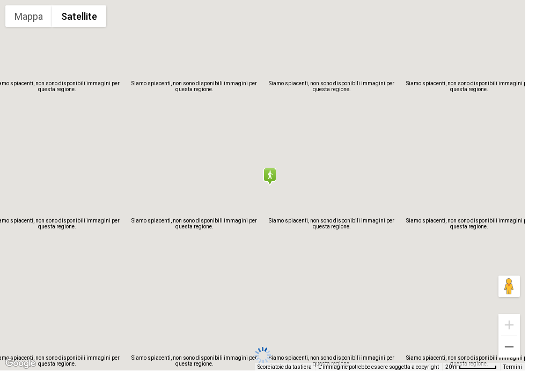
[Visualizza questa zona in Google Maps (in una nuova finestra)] (20, 363)
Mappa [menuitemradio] (28, 16)
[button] (269, 176)
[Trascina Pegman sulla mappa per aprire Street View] (509, 286)
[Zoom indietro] (509, 347)
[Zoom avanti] (509, 325)
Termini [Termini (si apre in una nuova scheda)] (512, 367)
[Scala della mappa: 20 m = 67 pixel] (471, 366)
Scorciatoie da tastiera (285, 367)
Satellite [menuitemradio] (79, 16)
